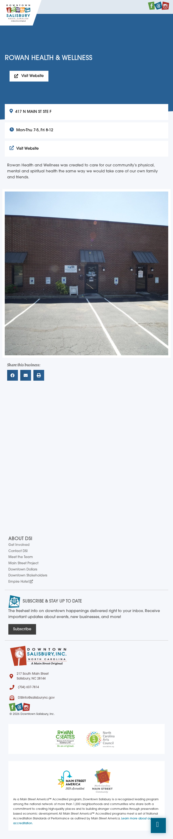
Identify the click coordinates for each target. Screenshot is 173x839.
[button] (158, 825)
